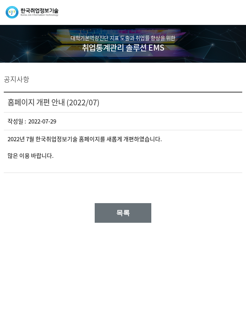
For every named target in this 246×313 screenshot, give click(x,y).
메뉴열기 (234, 12)
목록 (123, 213)
